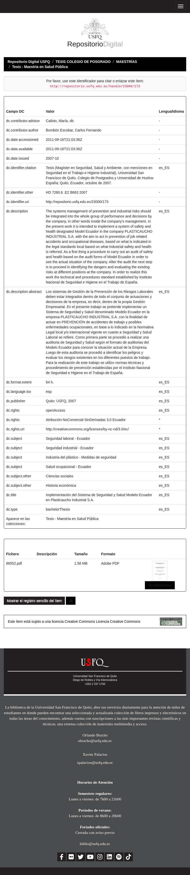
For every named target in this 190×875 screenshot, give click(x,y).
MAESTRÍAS (126, 62)
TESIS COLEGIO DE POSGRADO (83, 62)
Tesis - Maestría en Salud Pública (40, 67)
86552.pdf (14, 563)
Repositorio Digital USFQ (29, 62)
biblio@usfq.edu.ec (95, 844)
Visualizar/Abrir (160, 585)
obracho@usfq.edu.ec (95, 740)
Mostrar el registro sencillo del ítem (34, 601)
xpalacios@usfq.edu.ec (95, 762)
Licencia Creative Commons (118, 621)
